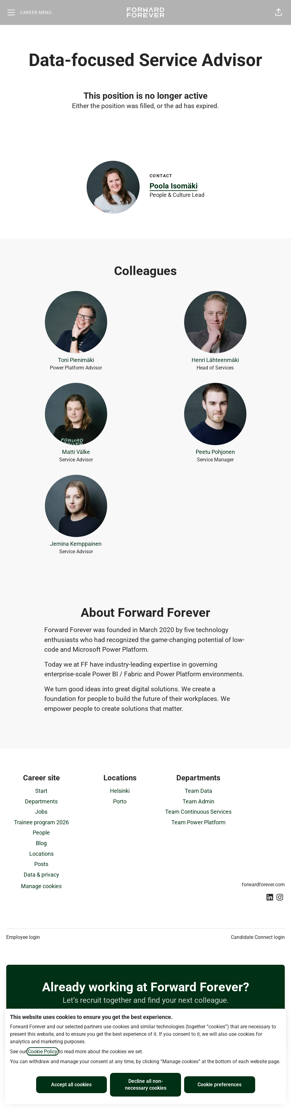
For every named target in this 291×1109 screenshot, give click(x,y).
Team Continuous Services (198, 811)
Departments (41, 801)
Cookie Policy (42, 1051)
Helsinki (120, 791)
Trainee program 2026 (41, 822)
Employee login (23, 937)
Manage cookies (41, 886)
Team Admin (198, 801)
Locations (41, 853)
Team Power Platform (198, 822)
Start (41, 791)
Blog (41, 843)
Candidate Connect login (258, 937)
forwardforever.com (263, 885)
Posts (41, 864)
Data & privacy (41, 874)
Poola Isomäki (174, 186)
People (41, 832)
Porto (119, 801)
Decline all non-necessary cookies (145, 1084)
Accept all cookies (71, 1085)
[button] (278, 12)
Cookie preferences (219, 1085)
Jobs (41, 811)
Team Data (198, 791)
